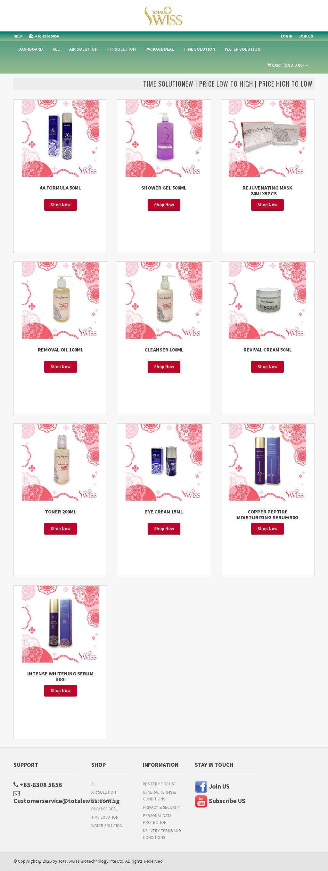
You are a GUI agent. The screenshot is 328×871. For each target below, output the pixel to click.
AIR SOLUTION (83, 49)
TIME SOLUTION (199, 49)
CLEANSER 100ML (164, 349)
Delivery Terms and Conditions (162, 834)
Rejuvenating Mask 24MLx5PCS (267, 190)
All (56, 49)
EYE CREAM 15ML (164, 511)
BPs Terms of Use (159, 784)
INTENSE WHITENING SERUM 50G (60, 676)
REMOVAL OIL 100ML (60, 349)
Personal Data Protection (157, 819)
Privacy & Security (161, 807)
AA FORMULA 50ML (60, 187)
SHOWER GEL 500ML (163, 187)
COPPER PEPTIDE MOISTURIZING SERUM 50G (268, 514)
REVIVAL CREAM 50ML (267, 349)
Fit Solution (121, 49)
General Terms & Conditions (159, 796)
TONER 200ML (60, 511)
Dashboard (30, 49)
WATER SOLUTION (242, 49)
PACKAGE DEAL (159, 49)
